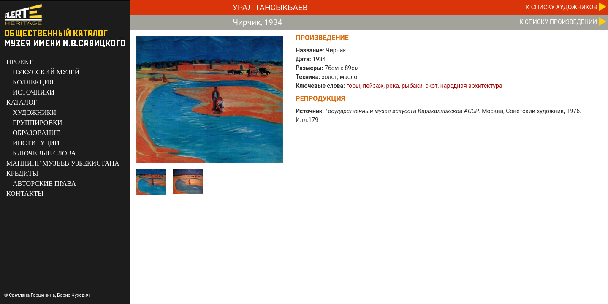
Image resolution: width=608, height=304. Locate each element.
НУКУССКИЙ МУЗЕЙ (46, 72)
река (392, 85)
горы (353, 85)
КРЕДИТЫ (22, 173)
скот (431, 85)
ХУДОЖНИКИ (34, 112)
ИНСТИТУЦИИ (36, 143)
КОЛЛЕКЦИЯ (33, 82)
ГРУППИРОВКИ (37, 122)
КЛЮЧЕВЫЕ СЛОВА (44, 153)
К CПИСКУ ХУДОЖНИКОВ (561, 7)
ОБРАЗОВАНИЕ (36, 132)
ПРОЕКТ (19, 61)
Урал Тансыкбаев (270, 7)
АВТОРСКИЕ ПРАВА (44, 183)
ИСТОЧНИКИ (33, 92)
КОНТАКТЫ (24, 193)
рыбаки (412, 85)
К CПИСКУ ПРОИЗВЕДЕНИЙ (558, 22)
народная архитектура (471, 85)
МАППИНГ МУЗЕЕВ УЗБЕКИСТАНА (62, 163)
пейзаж (373, 85)
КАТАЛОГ (21, 102)
